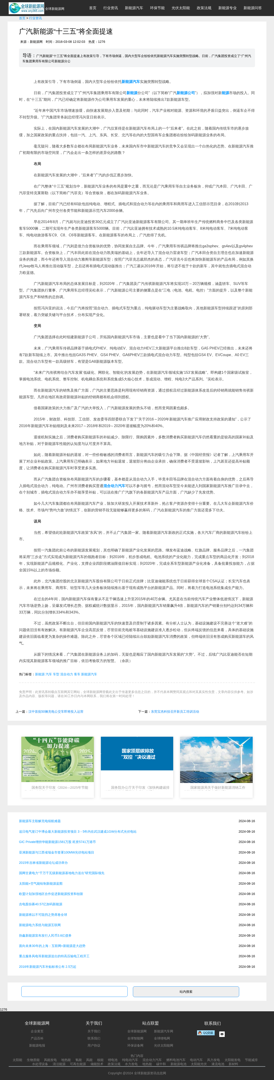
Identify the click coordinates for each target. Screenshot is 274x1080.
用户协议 (94, 1045)
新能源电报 (37, 1045)
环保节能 (157, 8)
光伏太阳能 (181, 8)
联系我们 (94, 1038)
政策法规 (204, 8)
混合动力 (66, 674)
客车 (77, 674)
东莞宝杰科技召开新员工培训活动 (175, 711)
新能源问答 (253, 8)
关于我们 (94, 1031)
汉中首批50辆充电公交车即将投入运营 (55, 711)
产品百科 (37, 1038)
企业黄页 (37, 1031)
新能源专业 (227, 8)
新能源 (40, 674)
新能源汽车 (134, 8)
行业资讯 (110, 8)
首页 (92, 8)
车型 (56, 674)
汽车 (49, 674)
